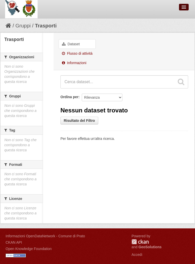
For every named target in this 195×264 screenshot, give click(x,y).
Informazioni (74, 63)
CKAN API (14, 242)
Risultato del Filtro (79, 121)
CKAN (140, 241)
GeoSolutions (149, 247)
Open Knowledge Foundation (29, 249)
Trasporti (46, 25)
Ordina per (69, 97)
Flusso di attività (77, 53)
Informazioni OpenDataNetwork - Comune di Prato (45, 236)
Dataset (71, 44)
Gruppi (23, 25)
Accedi (137, 255)
